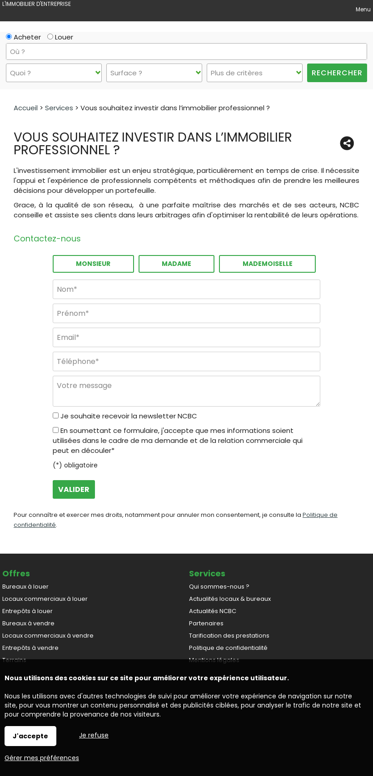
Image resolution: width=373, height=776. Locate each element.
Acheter (23, 37)
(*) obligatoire (75, 465)
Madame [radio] (176, 263)
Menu (362, 9)
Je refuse (94, 735)
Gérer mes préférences (42, 757)
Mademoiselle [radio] (268, 263)
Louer (60, 37)
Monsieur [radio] (93, 263)
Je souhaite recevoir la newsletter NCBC (128, 416)
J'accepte (30, 736)
